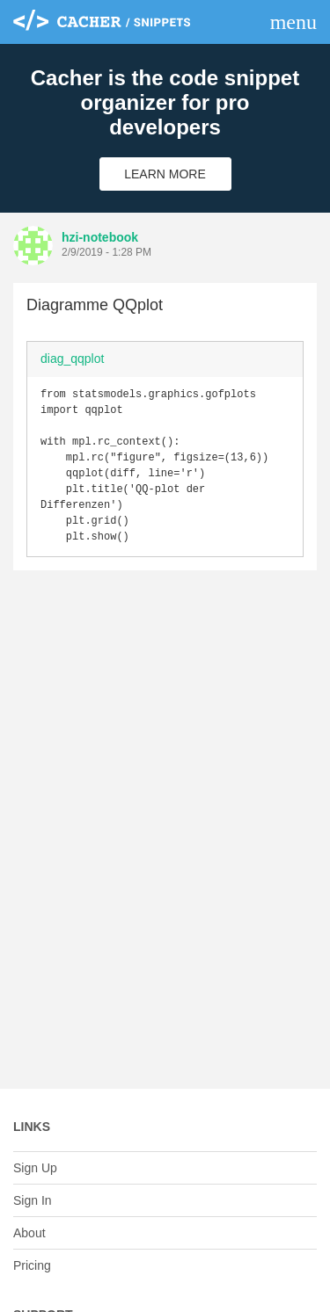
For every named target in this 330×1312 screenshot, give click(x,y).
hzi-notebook (100, 237)
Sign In (32, 1200)
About (29, 1233)
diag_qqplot (72, 359)
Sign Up (35, 1168)
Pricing (32, 1265)
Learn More (165, 174)
